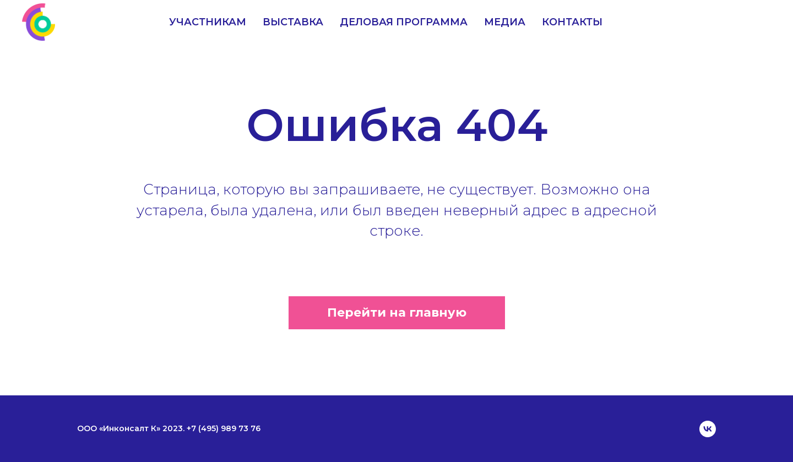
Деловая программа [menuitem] (404, 22)
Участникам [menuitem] (207, 22)
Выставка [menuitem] (293, 22)
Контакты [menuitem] (572, 22)
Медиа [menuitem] (504, 22)
